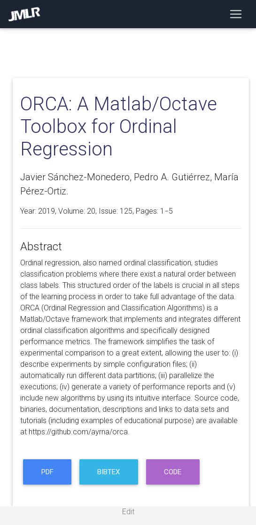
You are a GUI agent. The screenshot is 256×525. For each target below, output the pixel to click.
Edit (128, 511)
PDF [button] (47, 472)
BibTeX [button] (108, 472)
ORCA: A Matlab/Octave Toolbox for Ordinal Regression (118, 126)
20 (91, 211)
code (172, 472)
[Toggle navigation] (235, 14)
